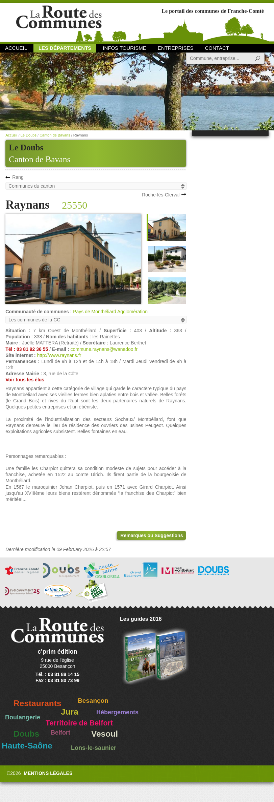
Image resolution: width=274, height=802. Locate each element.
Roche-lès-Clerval (160, 194)
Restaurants (37, 703)
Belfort (60, 732)
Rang (17, 177)
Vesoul (104, 733)
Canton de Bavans (39, 159)
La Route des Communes (59, 22)
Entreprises (176, 48)
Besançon (93, 700)
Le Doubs (28, 135)
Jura (69, 711)
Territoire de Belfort (79, 723)
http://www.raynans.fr (59, 355)
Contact (217, 48)
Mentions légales (48, 773)
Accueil (16, 48)
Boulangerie (22, 717)
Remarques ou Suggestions (151, 535)
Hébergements (117, 712)
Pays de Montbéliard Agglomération (110, 311)
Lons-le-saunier (93, 747)
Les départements (65, 48)
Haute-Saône (27, 745)
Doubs (26, 733)
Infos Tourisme (124, 48)
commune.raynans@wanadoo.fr (104, 349)
